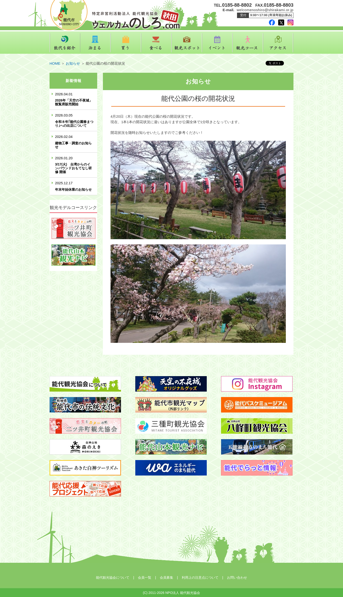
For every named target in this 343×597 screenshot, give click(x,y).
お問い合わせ (237, 577)
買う (126, 42)
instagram (290, 22)
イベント (217, 42)
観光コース (247, 42)
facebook (272, 22)
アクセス (278, 42)
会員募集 (166, 577)
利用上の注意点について (200, 577)
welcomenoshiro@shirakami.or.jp (265, 10)
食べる (156, 42)
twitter (281, 22)
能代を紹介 (65, 42)
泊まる (95, 42)
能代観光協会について (112, 577)
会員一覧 (144, 577)
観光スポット (187, 42)
